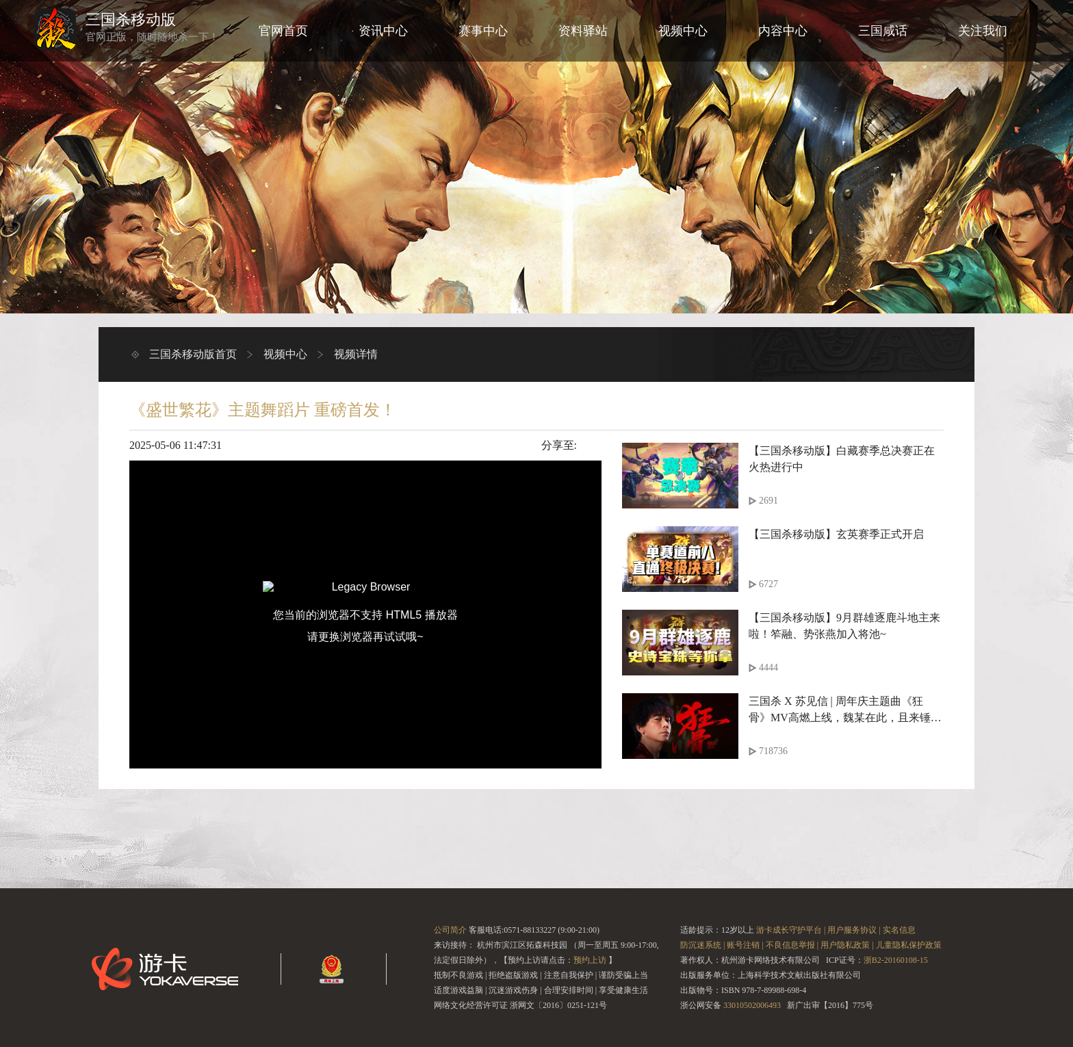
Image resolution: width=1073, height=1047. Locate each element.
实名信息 (899, 930)
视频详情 (356, 354)
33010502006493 (752, 1005)
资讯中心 (383, 31)
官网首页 (283, 31)
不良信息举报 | (792, 945)
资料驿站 (583, 31)
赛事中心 (483, 31)
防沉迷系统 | (702, 945)
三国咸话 (882, 31)
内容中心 (782, 31)
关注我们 (982, 31)
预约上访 (589, 960)
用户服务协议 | (853, 930)
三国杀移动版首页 (193, 354)
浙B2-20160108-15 (896, 960)
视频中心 (683, 31)
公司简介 (450, 930)
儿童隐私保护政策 (909, 945)
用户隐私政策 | (846, 945)
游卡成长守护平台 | (790, 930)
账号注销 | (745, 945)
